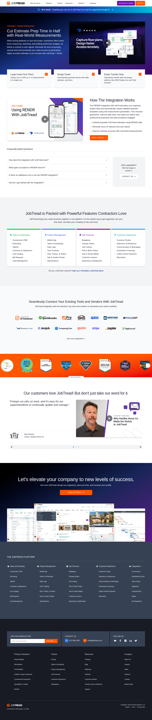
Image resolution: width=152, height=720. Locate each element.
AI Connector (136, 571)
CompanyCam (136, 591)
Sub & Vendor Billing (76, 591)
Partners (82, 3)
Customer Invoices (75, 596)
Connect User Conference (93, 684)
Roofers (17, 689)
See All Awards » (76, 377)
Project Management (55, 235)
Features (50, 3)
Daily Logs (43, 581)
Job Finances (87, 235)
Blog (86, 664)
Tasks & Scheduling (46, 576)
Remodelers (18, 664)
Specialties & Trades (21, 684)
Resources (70, 3)
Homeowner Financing (106, 586)
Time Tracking (44, 586)
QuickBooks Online (138, 576)
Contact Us (129, 176)
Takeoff (12, 581)
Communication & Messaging (108, 581)
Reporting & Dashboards (77, 601)
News (126, 669)
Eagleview (135, 586)
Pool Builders (18, 669)
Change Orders (74, 576)
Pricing (59, 3)
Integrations (135, 566)
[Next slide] (149, 365)
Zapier (134, 596)
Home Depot (136, 581)
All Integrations (137, 601)
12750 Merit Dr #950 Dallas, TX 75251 (18, 709)
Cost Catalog (14, 591)
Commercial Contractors (22, 679)
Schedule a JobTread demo (92, 271)
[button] (11, 447)
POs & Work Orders (75, 586)
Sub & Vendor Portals (47, 596)
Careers (127, 664)
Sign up (75, 271)
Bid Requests (14, 596)
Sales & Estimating (20, 235)
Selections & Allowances (107, 576)
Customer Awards (91, 679)
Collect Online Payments (107, 591)
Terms (133, 707)
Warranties (102, 596)
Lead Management (16, 601)
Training (87, 659)
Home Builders (19, 659)
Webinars (88, 669)
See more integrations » (76, 339)
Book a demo (99, 138)
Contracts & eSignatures (18, 586)
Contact (127, 679)
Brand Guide (128, 684)
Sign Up (140, 3)
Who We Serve (36, 3)
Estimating (13, 576)
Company (94, 3)
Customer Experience (125, 235)
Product (54, 654)
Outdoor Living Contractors (23, 674)
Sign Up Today (76, 492)
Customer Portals (104, 571)
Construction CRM (16, 571)
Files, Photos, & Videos (47, 591)
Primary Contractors (22, 654)
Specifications (44, 601)
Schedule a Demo (126, 3)
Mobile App (43, 571)
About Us (127, 659)
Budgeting (72, 571)
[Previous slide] (3, 365)
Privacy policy (141, 707)
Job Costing (73, 581)
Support (87, 689)
